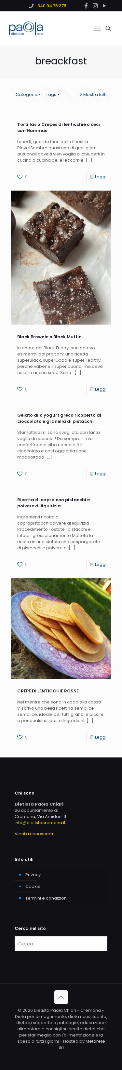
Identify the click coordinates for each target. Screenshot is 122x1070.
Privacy (33, 875)
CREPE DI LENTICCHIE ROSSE (48, 691)
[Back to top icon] (61, 997)
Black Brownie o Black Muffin (49, 337)
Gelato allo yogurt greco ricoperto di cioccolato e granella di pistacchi (59, 418)
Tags (53, 94)
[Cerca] (61, 943)
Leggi (100, 177)
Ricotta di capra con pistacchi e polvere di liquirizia (53, 503)
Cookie (33, 886)
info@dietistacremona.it (40, 823)
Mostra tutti (92, 94)
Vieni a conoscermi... (37, 834)
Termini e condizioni (46, 898)
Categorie (29, 94)
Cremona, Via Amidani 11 (40, 816)
